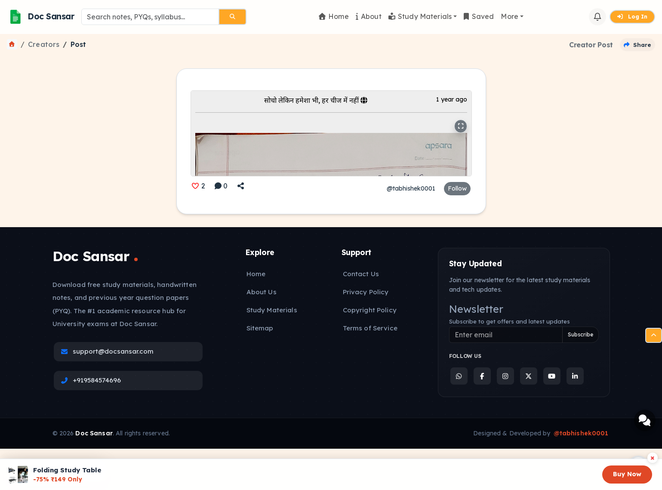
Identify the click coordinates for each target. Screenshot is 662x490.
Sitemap (260, 328)
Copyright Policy (370, 310)
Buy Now (627, 474)
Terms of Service (370, 328)
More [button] (509, 16)
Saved (479, 16)
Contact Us (361, 274)
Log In (632, 16)
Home (334, 16)
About (369, 16)
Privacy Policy (366, 292)
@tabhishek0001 (411, 188)
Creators (43, 44)
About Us (261, 292)
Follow (457, 188)
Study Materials (420, 16)
